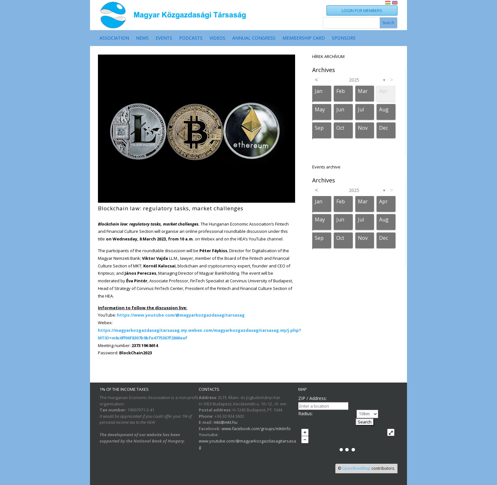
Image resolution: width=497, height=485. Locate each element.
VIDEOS (217, 38)
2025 (354, 80)
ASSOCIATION (114, 38)
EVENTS (164, 38)
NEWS (142, 38)
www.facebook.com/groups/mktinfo (256, 428)
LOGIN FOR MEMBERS (362, 10)
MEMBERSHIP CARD (303, 38)
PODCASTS (191, 38)
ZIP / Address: (312, 398)
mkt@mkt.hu (225, 422)
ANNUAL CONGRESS (253, 38)
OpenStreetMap (356, 468)
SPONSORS (344, 38)
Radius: (305, 413)
